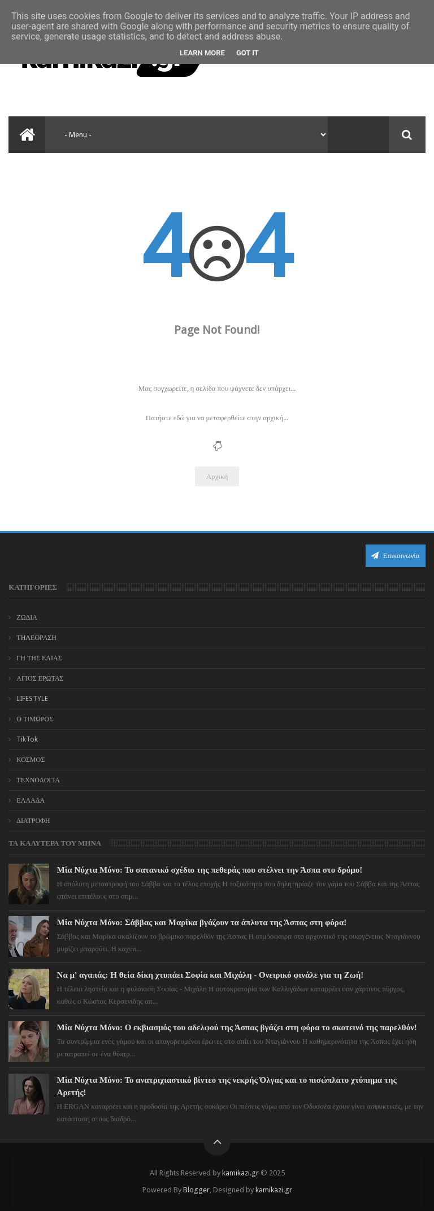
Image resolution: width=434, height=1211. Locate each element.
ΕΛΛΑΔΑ (30, 800)
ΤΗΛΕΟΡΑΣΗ (36, 638)
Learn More (202, 53)
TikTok (27, 739)
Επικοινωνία (395, 555)
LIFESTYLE (32, 699)
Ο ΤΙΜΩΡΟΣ (34, 719)
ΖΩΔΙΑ (26, 617)
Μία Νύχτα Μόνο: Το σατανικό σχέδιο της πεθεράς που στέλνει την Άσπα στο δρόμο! (210, 869)
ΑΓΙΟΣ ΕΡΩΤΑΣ (39, 678)
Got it (247, 53)
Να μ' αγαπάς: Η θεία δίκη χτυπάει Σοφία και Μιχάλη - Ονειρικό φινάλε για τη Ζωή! (210, 974)
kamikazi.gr (240, 1173)
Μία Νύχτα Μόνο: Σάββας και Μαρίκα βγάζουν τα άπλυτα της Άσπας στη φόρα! (202, 922)
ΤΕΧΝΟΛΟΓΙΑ (38, 780)
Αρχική (217, 476)
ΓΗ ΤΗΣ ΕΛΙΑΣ (39, 658)
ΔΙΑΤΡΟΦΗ (33, 821)
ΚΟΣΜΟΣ (30, 760)
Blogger (196, 1190)
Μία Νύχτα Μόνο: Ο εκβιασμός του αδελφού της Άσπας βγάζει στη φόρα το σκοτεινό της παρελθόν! (237, 1027)
